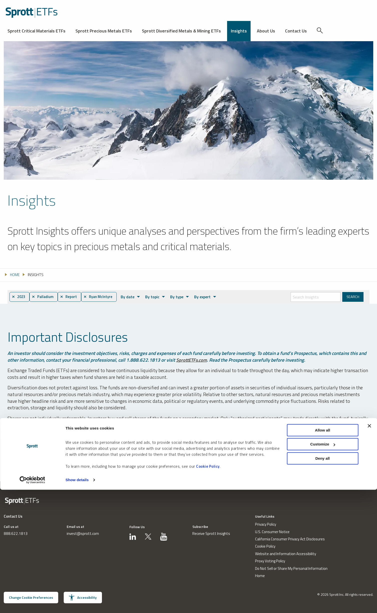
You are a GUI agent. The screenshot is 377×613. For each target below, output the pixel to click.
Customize (322, 567)
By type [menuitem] (183, 297)
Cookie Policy (208, 589)
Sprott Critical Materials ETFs (36, 30)
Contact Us (296, 30)
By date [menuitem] (135, 297)
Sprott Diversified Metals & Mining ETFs (181, 30)
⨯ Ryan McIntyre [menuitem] (104, 297)
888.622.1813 (14, 534)
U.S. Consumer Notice (272, 532)
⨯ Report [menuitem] (73, 297)
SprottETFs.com (192, 360)
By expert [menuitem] (208, 297)
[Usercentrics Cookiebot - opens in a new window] (32, 603)
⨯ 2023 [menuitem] (19, 297)
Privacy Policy (265, 525)
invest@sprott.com (83, 534)
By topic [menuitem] (159, 297)
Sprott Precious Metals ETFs (103, 30)
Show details (77, 603)
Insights (239, 30)
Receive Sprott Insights (211, 534)
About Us (266, 30)
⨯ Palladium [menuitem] (45, 297)
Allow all (322, 553)
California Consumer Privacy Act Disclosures (290, 539)
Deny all (322, 581)
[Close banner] (369, 549)
